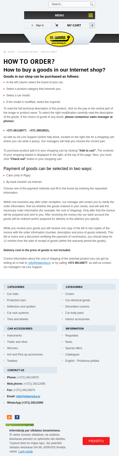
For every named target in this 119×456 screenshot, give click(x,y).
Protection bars (16, 300)
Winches (12, 348)
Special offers (73, 348)
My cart (74, 25)
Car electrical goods (77, 300)
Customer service (28, 51)
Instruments (14, 335)
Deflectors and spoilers (21, 306)
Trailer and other (17, 342)
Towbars (12, 360)
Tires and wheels (17, 319)
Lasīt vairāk (26, 451)
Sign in (39, 25)
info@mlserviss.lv (39, 262)
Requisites (71, 335)
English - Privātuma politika (82, 360)
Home (11, 51)
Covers (69, 294)
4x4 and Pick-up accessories (25, 354)
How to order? (49, 51)
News (68, 342)
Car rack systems (18, 313)
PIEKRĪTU (96, 441)
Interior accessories (77, 319)
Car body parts (74, 313)
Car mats (13, 294)
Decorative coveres (77, 306)
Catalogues (72, 354)
